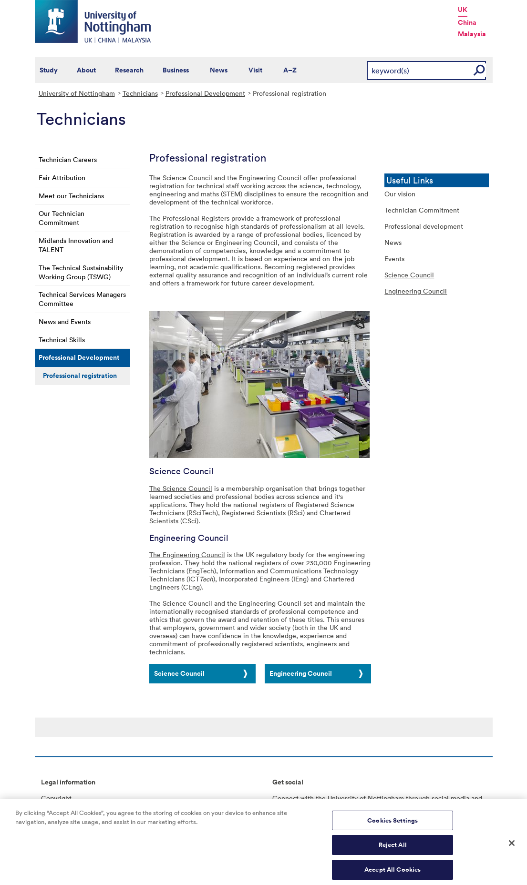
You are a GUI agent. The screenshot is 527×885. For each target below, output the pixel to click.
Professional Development (205, 93)
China (467, 22)
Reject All (393, 849)
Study (49, 70)
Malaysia (472, 34)
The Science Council (180, 488)
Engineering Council (300, 673)
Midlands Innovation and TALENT (76, 245)
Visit (255, 70)
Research (129, 70)
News (218, 70)
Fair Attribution (62, 177)
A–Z (290, 70)
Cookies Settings (392, 824)
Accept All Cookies (392, 873)
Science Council (179, 673)
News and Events (65, 321)
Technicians (140, 93)
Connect (285, 798)
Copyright (56, 798)
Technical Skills (62, 339)
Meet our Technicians (71, 195)
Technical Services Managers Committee (82, 299)
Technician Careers (68, 159)
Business (176, 70)
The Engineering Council (187, 554)
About (86, 70)
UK (462, 9)
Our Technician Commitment (61, 218)
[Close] (511, 846)
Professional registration (80, 375)
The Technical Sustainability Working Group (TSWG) (81, 272)
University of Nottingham (77, 93)
